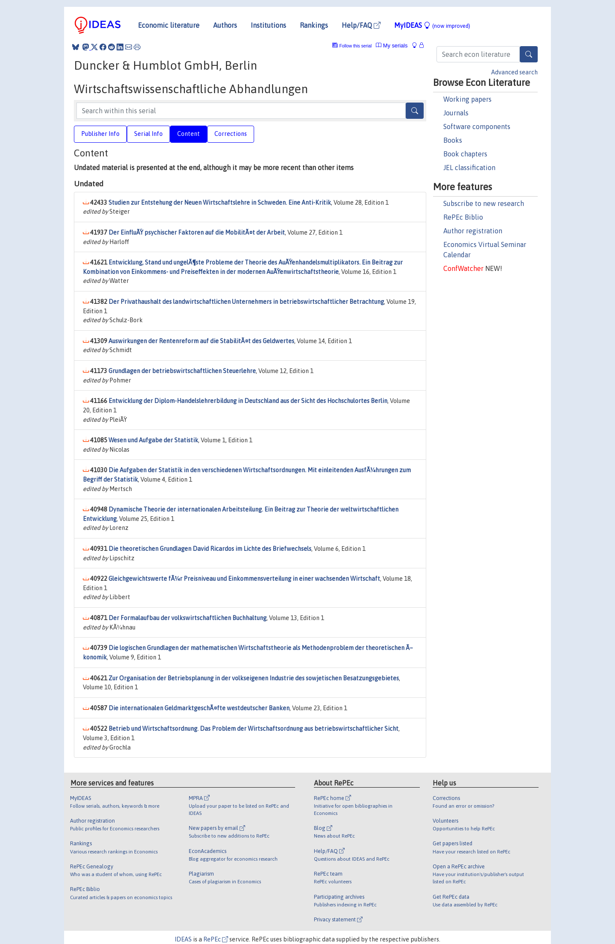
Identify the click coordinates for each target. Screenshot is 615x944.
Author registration (472, 231)
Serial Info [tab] (148, 133)
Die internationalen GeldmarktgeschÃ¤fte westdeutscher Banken (199, 708)
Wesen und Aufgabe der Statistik (153, 440)
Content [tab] (188, 133)
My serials (391, 45)
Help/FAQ (361, 25)
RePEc (215, 939)
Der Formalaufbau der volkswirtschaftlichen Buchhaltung (187, 618)
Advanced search (514, 72)
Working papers (467, 99)
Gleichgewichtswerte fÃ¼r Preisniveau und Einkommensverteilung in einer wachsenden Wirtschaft (244, 578)
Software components (476, 126)
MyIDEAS (432, 25)
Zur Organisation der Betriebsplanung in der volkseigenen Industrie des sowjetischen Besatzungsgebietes (253, 678)
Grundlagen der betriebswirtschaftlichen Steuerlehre (182, 371)
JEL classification (469, 167)
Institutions (268, 25)
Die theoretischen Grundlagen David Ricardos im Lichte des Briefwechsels (209, 548)
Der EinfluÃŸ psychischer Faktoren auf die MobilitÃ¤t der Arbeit (196, 232)
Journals (456, 113)
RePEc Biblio (463, 217)
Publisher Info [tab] (100, 133)
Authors (225, 25)
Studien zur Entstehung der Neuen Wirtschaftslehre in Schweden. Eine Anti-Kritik (219, 202)
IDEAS (183, 939)
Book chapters (465, 154)
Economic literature (168, 25)
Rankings (314, 25)
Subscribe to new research (483, 203)
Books (452, 140)
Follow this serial (356, 46)
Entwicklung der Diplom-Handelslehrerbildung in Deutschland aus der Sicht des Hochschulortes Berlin (247, 400)
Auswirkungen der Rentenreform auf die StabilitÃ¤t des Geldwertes (201, 341)
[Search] (529, 54)
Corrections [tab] (230, 133)
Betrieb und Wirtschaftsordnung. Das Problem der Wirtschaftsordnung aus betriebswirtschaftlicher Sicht (253, 728)
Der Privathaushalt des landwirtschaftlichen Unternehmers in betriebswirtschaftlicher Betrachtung (246, 301)
